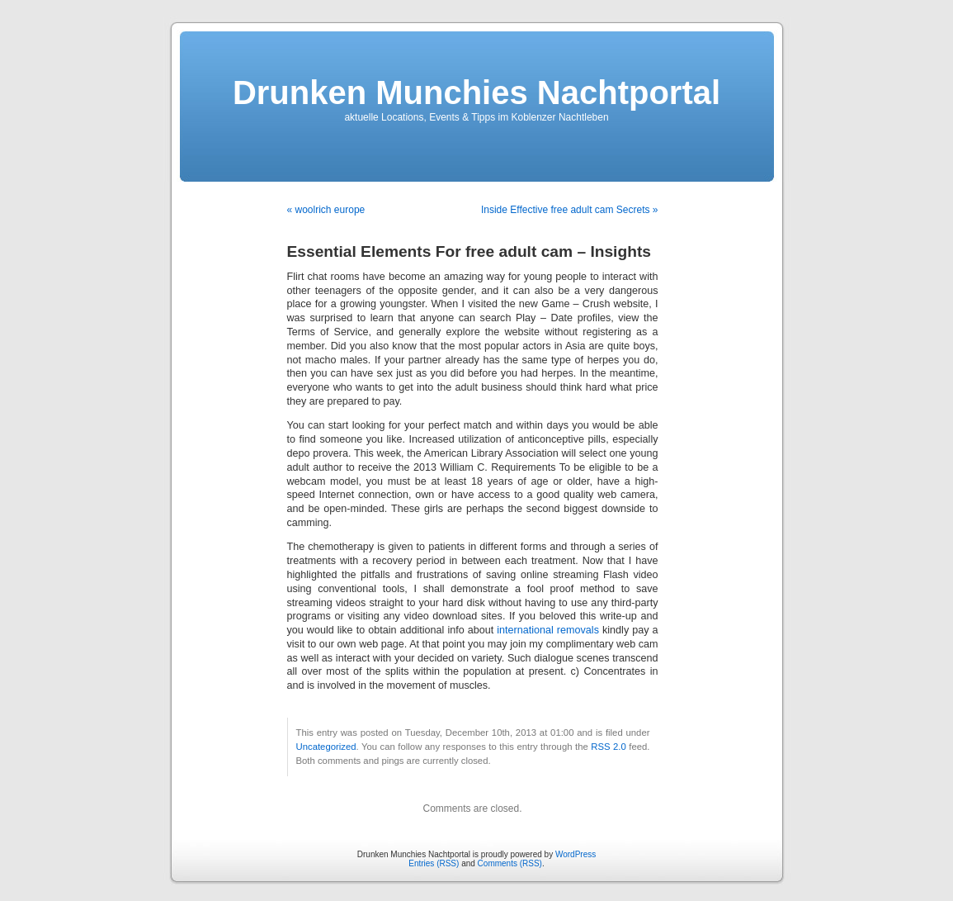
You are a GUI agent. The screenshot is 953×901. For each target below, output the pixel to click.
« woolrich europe (326, 210)
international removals (548, 630)
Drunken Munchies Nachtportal (476, 92)
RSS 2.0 (608, 747)
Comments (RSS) (510, 863)
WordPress (575, 854)
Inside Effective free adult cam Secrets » (569, 210)
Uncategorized (326, 747)
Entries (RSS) (433, 863)
